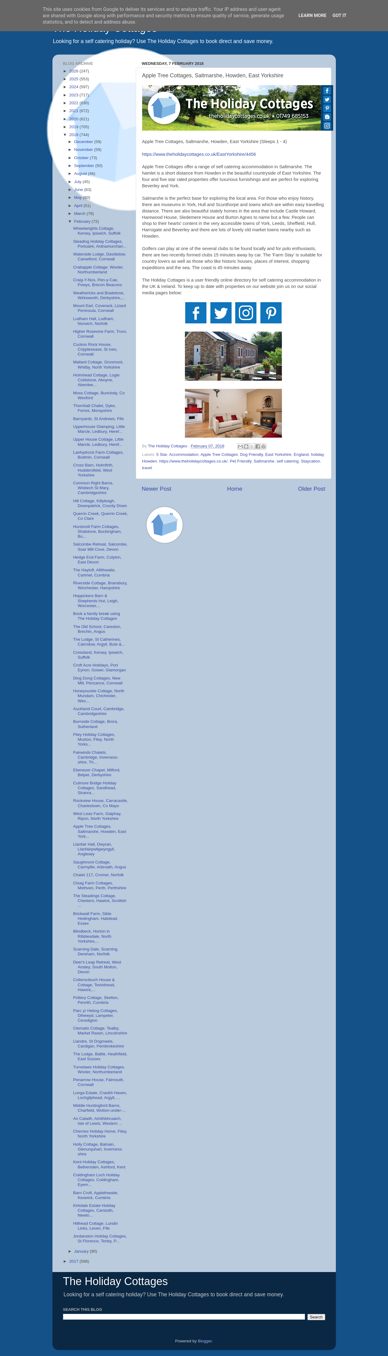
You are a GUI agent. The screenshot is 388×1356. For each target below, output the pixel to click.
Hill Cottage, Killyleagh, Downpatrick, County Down (100, 503)
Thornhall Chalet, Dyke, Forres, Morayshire (94, 408)
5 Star (161, 454)
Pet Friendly (240, 461)
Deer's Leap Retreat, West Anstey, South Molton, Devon (97, 967)
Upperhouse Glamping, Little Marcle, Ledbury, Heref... (99, 429)
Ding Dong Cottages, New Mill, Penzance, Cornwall (97, 680)
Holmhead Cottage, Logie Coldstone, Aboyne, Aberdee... (96, 380)
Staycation (310, 461)
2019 (74, 127)
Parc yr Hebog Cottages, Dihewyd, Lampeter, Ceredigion (95, 1015)
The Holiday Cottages (115, 1281)
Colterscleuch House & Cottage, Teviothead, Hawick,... (94, 984)
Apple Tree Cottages (219, 454)
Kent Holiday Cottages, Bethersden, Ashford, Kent (99, 1164)
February (83, 221)
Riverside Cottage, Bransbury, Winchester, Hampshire (100, 585)
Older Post (311, 489)
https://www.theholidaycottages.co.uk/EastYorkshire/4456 (199, 154)
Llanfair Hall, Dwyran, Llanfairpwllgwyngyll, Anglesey (94, 849)
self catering (288, 461)
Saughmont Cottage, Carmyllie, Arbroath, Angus (99, 864)
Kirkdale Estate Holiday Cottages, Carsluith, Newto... (94, 1210)
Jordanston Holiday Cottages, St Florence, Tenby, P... (100, 1238)
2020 (74, 119)
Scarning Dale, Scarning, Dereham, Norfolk (95, 951)
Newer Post (157, 489)
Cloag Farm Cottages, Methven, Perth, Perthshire (99, 885)
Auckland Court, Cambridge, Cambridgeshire (99, 711)
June (79, 189)
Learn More (312, 15)
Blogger (205, 1341)
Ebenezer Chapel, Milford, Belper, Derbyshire (96, 772)
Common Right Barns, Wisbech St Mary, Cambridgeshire (93, 488)
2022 (74, 103)
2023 (74, 95)
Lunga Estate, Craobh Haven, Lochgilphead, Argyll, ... (100, 1095)
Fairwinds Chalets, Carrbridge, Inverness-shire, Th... (95, 757)
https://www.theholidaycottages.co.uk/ (193, 461)
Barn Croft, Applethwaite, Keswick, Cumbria (95, 1195)
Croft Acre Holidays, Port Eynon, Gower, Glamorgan (99, 667)
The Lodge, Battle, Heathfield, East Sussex (100, 1056)
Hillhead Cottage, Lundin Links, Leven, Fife (95, 1226)
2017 (74, 1261)
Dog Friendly (251, 454)
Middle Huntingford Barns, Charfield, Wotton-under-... (99, 1108)
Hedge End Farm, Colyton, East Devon (97, 559)
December (84, 141)
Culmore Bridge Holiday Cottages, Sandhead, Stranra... (94, 788)
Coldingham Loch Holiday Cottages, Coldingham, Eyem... (96, 1180)
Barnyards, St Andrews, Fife (98, 418)
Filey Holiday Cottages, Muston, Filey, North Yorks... (94, 739)
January (82, 1251)
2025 (74, 79)
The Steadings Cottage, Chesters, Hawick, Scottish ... (99, 900)
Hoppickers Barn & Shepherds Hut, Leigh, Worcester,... (95, 600)
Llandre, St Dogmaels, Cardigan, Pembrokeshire (98, 1043)
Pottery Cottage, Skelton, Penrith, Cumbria (96, 1000)
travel (147, 468)
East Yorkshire (278, 454)
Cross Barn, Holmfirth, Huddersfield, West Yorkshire (93, 470)
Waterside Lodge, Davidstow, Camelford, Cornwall (99, 256)
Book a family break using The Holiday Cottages (96, 616)
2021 (74, 111)
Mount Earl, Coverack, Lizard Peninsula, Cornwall (99, 308)
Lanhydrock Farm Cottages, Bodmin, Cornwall (98, 454)
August (81, 173)
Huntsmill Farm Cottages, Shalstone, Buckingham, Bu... (97, 531)
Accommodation (184, 454)
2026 (74, 71)
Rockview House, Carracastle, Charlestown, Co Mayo (100, 803)
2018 (74, 134)
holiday (317, 454)
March (80, 213)
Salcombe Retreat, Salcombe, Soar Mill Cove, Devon (100, 546)
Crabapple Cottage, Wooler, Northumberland (98, 269)
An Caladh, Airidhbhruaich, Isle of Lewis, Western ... (97, 1121)
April (79, 205)
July (78, 181)
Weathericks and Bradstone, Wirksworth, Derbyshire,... (99, 295)
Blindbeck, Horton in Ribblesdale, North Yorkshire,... (92, 936)
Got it (339, 15)
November (84, 149)
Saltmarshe (264, 461)
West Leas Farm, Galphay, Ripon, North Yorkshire (97, 816)
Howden (149, 461)
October (82, 157)
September (84, 165)
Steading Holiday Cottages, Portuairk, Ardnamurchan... (99, 244)
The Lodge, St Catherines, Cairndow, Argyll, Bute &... (99, 641)
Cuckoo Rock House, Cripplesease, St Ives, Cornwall (95, 349)
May (78, 197)
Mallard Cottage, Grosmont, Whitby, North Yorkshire (98, 364)
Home (234, 489)
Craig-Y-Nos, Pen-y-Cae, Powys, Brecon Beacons (97, 282)
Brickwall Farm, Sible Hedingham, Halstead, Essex (95, 918)
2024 (74, 87)
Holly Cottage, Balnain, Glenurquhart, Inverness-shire (98, 1149)
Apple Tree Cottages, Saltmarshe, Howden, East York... (99, 831)
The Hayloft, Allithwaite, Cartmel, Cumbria (94, 572)
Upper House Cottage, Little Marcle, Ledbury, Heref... (98, 441)
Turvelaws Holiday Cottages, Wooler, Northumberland (99, 1069)
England (301, 454)
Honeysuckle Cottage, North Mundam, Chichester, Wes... (98, 696)
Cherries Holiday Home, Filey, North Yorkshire (100, 1133)
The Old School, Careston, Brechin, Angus (97, 629)
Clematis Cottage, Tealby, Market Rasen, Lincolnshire (100, 1030)
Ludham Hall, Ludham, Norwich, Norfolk (93, 321)
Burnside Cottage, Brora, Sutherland (95, 724)
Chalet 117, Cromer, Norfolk (98, 875)
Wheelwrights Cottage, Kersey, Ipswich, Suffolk (97, 230)
